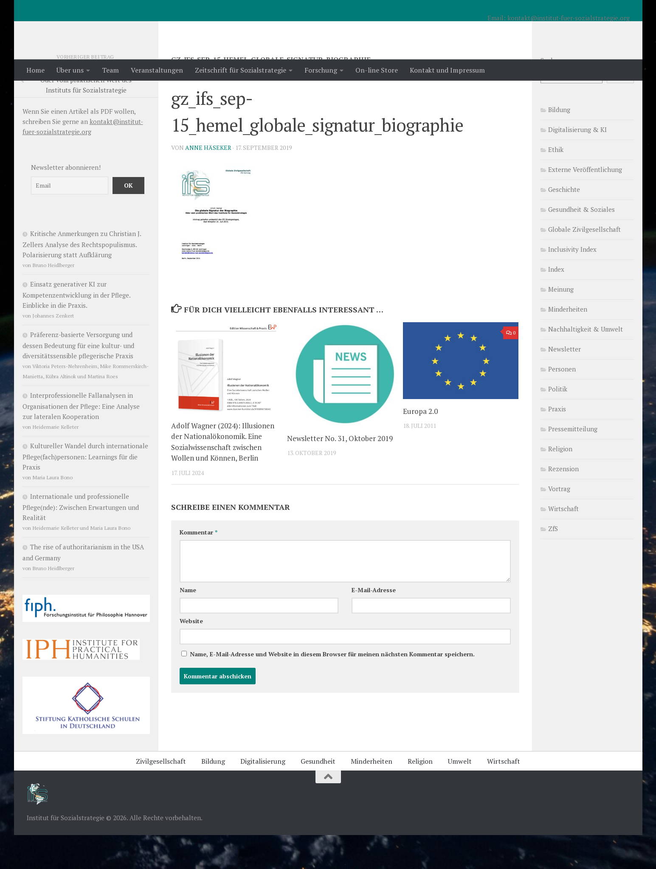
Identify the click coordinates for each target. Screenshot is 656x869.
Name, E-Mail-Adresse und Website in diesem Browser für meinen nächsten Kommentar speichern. (332, 688)
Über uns (70, 70)
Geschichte (564, 223)
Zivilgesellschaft (161, 795)
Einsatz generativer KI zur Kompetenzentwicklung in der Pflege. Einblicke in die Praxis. (76, 328)
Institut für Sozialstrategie (137, 29)
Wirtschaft (563, 542)
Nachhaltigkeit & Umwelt (585, 363)
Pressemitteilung (572, 462)
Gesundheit (318, 795)
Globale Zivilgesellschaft (584, 263)
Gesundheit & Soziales (581, 243)
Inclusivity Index (572, 283)
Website (191, 655)
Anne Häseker (208, 181)
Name (188, 624)
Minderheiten (567, 343)
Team (110, 70)
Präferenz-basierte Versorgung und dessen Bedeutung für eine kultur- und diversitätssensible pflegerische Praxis (78, 379)
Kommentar (198, 566)
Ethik (555, 183)
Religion (560, 482)
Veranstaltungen (157, 70)
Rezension (563, 502)
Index (556, 303)
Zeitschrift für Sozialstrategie (240, 70)
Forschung (320, 70)
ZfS (553, 562)
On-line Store (376, 70)
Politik (557, 423)
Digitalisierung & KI (577, 163)
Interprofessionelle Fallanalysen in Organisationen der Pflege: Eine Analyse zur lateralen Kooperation (81, 440)
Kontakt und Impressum (447, 70)
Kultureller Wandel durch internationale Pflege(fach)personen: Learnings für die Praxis (85, 490)
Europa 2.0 (420, 445)
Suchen (551, 94)
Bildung (559, 143)
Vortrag (559, 522)
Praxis (557, 443)
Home (35, 70)
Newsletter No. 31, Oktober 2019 (340, 472)
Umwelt (460, 795)
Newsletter (564, 383)
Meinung (561, 323)
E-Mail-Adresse (374, 624)
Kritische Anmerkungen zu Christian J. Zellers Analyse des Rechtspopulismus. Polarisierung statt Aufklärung (82, 278)
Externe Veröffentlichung (585, 203)
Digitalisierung (262, 795)
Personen (562, 403)
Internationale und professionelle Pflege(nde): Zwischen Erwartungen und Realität (81, 541)
